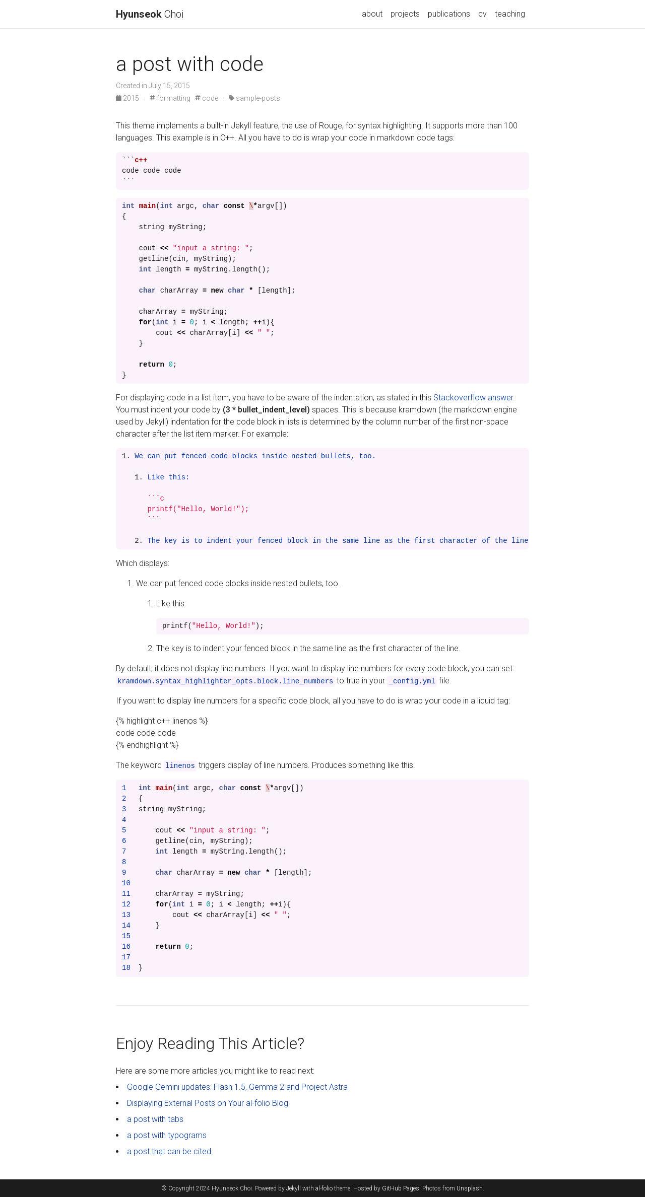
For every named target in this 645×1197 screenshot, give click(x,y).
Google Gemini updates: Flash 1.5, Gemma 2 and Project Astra (237, 1087)
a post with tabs (155, 1119)
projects (405, 14)
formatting (170, 98)
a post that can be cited (169, 1151)
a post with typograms (167, 1135)
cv (482, 14)
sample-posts (254, 98)
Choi (149, 14)
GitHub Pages (400, 1188)
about (372, 14)
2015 (128, 98)
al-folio (324, 1188)
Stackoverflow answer (473, 397)
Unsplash (470, 1188)
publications (449, 14)
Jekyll (293, 1188)
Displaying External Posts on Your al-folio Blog (207, 1103)
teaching (510, 14)
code (206, 98)
